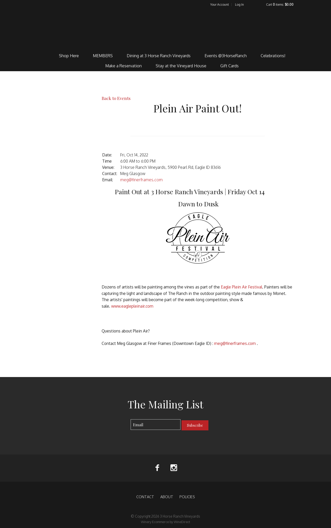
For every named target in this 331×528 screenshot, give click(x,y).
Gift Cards (229, 65)
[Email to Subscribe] (155, 424)
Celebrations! (273, 55)
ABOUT (166, 496)
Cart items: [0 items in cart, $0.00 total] (280, 4)
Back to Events (116, 98)
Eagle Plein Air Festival (241, 287)
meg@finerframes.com (141, 179)
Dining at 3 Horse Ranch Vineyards (159, 55)
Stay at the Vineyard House (181, 65)
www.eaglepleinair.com (132, 306)
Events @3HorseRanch (226, 55)
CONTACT (145, 496)
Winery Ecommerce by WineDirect (165, 522)
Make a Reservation (123, 65)
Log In (239, 4)
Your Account (219, 4)
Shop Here (69, 55)
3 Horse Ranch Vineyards (166, 28)
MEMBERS (103, 55)
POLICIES (187, 496)
